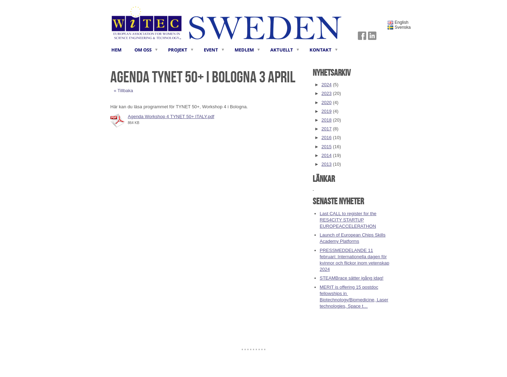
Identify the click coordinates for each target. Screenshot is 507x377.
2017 (326, 128)
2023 (326, 93)
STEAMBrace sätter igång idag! (351, 278)
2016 (326, 137)
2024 (326, 84)
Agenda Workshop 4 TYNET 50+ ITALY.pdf (171, 116)
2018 (326, 120)
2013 (326, 164)
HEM (116, 50)
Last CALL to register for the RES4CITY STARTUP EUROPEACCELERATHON (348, 220)
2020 (326, 102)
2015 (326, 146)
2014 (326, 155)
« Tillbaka (123, 90)
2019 (326, 111)
